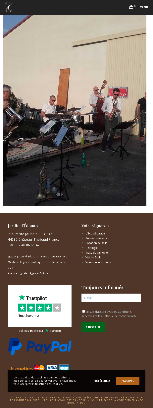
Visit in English (94, 257)
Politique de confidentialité (120, 316)
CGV (10, 267)
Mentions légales (18, 262)
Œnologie (91, 248)
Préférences (102, 381)
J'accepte (128, 381)
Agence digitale (17, 273)
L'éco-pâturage (95, 233)
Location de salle (96, 243)
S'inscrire (93, 327)
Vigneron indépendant (99, 262)
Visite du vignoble (96, 252)
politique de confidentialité (48, 262)
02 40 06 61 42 (28, 245)
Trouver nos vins (96, 238)
